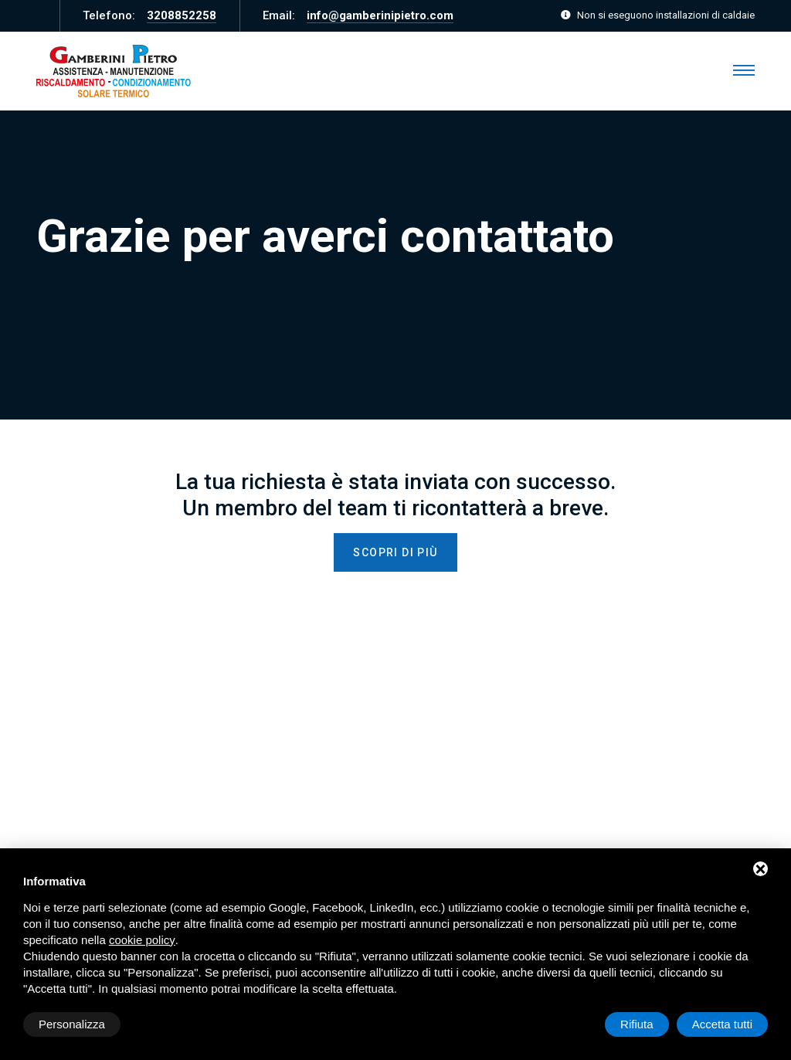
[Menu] (744, 71)
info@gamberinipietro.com (380, 15)
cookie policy (142, 939)
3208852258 (181, 15)
